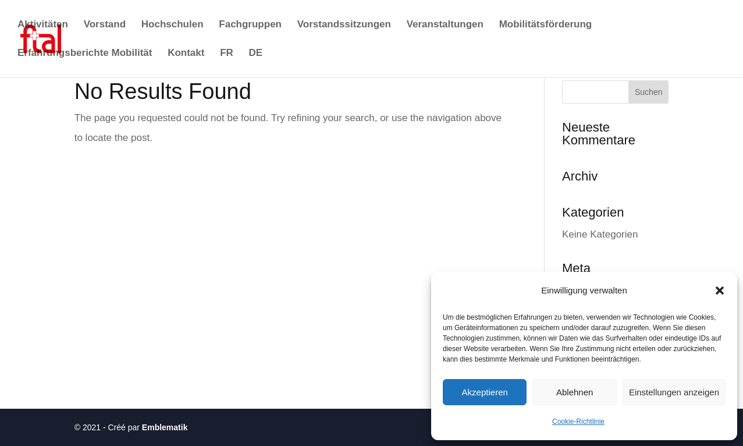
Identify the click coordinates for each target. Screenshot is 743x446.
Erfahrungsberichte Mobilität (84, 53)
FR (226, 53)
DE (256, 53)
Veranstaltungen (445, 25)
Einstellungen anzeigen (674, 392)
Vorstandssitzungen (344, 25)
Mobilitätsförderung (545, 25)
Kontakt (186, 53)
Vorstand (105, 25)
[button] (720, 290)
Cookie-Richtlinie (578, 421)
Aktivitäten (42, 25)
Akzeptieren (485, 392)
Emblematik (165, 427)
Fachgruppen (250, 25)
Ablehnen (574, 392)
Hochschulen (172, 25)
